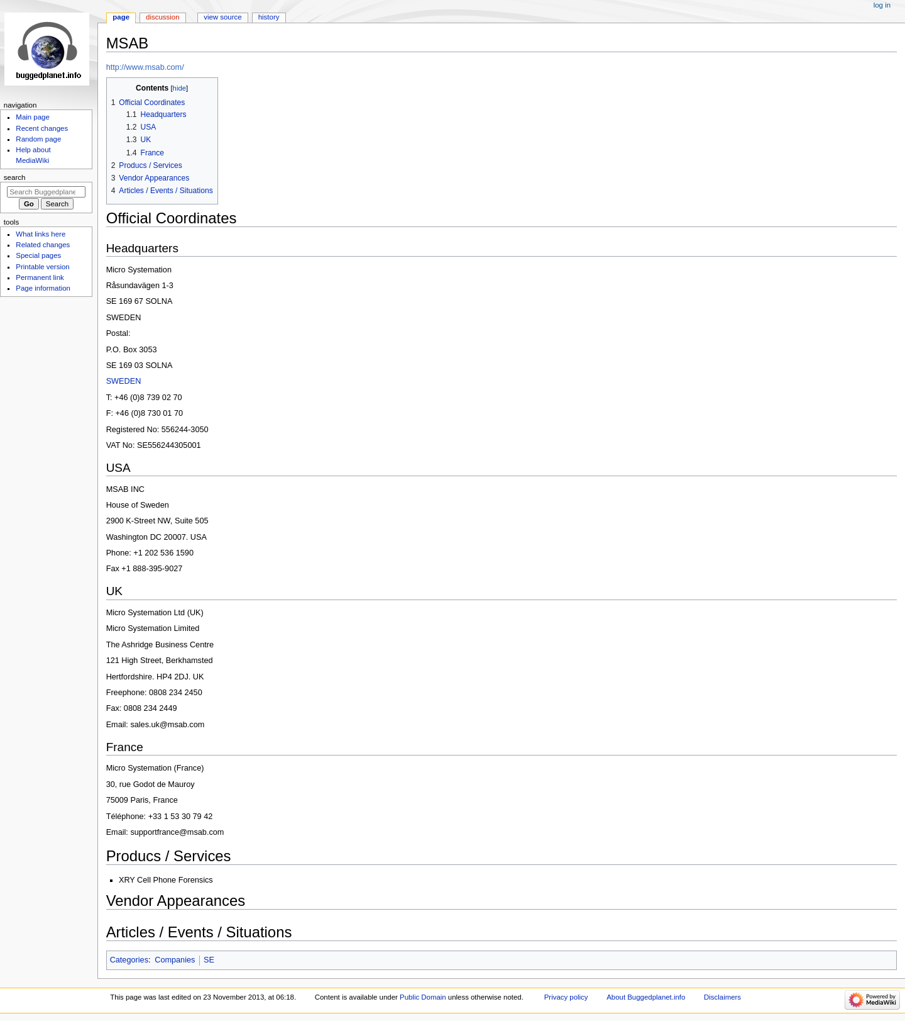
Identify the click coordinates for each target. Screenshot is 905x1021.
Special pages (38, 255)
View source (222, 17)
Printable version (42, 267)
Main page (33, 117)
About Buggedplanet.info (645, 997)
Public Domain (423, 997)
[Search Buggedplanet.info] (46, 192)
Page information (43, 288)
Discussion (162, 17)
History (269, 17)
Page (120, 17)
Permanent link (39, 277)
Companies (175, 960)
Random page (38, 139)
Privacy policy (566, 997)
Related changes (43, 244)
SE (209, 960)
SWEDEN (123, 381)
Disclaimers (722, 997)
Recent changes (42, 128)
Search (15, 177)
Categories (129, 960)
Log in (882, 5)
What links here (40, 234)
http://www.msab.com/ (145, 67)
